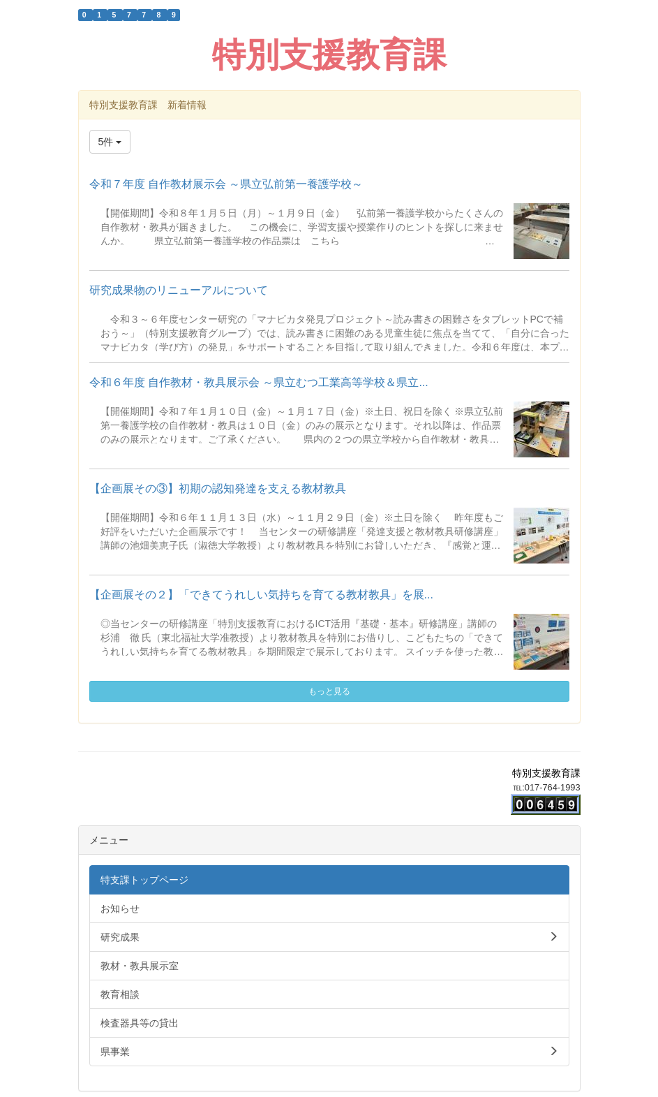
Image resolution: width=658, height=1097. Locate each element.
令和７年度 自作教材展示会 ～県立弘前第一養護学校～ (226, 184)
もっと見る (329, 691)
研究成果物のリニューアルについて (178, 290)
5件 (110, 141)
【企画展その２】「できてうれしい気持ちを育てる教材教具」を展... (261, 595)
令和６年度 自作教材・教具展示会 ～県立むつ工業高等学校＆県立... (258, 382)
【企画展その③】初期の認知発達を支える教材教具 (217, 488)
